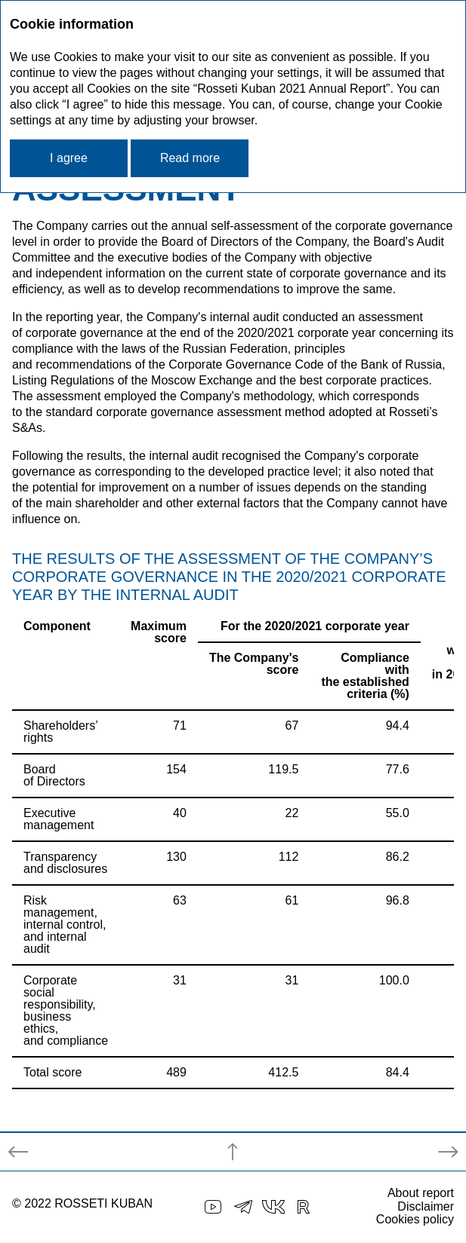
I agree (69, 158)
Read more (190, 158)
